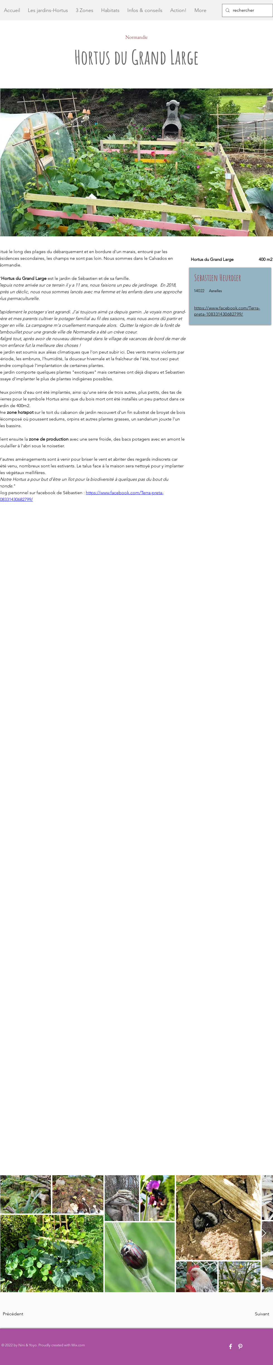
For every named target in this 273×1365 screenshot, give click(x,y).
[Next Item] (263, 1233)
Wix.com (78, 1345)
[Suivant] (255, 1314)
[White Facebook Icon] (230, 1346)
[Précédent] (21, 1314)
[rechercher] (247, 10)
